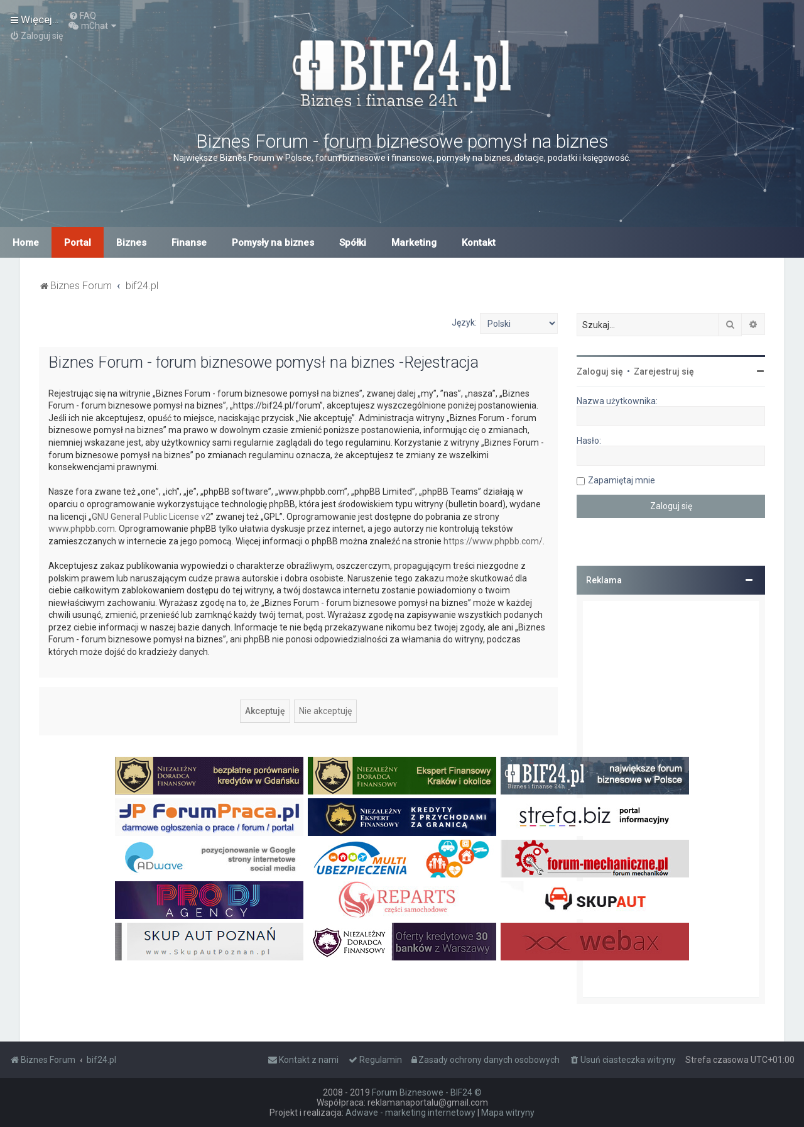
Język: (464, 322)
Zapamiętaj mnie (621, 480)
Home (26, 242)
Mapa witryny (508, 1113)
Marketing (414, 242)
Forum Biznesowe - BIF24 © (427, 1092)
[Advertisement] (670, 798)
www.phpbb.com (81, 529)
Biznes (131, 242)
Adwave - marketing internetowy (410, 1113)
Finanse (189, 242)
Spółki (352, 242)
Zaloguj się (600, 371)
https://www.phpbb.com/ (493, 541)
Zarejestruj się (664, 371)
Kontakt (479, 242)
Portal (77, 242)
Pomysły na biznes (273, 242)
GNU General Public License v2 (151, 517)
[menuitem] (82, 16)
